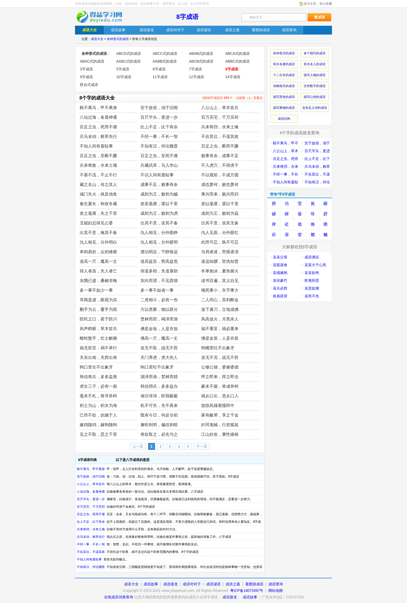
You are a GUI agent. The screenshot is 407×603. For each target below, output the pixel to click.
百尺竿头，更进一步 (159, 117)
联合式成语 (89, 85)
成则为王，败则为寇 (220, 213)
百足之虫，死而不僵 (98, 127)
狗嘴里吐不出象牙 (217, 348)
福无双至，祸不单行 (98, 348)
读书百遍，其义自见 (220, 280)
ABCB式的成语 (201, 61)
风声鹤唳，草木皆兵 (98, 328)
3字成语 (86, 69)
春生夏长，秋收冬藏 (98, 204)
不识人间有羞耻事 (157, 175)
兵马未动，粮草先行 (98, 136)
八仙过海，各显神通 (98, 117)
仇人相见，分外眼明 (159, 242)
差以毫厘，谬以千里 (220, 204)
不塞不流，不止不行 (98, 175)
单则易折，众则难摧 (98, 252)
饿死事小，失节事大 (220, 290)
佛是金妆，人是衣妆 (159, 328)
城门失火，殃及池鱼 (98, 194)
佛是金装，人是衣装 (220, 338)
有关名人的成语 (314, 64)
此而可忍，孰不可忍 (220, 242)
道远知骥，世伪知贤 (220, 261)
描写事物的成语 (284, 108)
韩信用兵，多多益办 (159, 386)
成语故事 (151, 584)
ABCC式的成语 (165, 53)
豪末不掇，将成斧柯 (220, 386)
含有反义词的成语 (314, 108)
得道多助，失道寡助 (159, 271)
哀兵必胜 (280, 288)
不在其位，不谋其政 (220, 136)
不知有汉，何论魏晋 (159, 146)
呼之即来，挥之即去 (220, 376)
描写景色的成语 (284, 97)
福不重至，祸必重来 (220, 328)
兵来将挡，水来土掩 (220, 127)
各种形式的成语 (118, 39)
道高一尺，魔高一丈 (98, 261)
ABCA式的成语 (237, 53)
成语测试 (311, 257)
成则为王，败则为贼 (159, 194)
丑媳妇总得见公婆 (96, 223)
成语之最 (233, 584)
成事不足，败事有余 (159, 184)
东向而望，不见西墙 (159, 280)
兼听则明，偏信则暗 (159, 425)
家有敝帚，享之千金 (220, 415)
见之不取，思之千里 (98, 434)
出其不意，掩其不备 (98, 232)
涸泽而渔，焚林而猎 (159, 376)
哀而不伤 (311, 296)
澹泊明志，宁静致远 (159, 252)
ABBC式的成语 (237, 61)
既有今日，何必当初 (159, 415)
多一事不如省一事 (157, 290)
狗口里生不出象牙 (96, 367)
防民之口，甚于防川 (98, 319)
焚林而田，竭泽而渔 (159, 319)
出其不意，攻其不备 (159, 223)
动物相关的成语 (284, 86)
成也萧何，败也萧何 (220, 184)
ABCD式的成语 (128, 53)
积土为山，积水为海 (98, 405)
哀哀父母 (280, 257)
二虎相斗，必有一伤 (159, 300)
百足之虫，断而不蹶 (220, 146)
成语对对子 (192, 584)
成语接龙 (170, 584)
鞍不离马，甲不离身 (98, 107)
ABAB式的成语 (201, 53)
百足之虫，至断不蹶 (98, 155)
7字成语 (195, 69)
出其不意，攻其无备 (220, 223)
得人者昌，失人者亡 (98, 271)
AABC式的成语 (128, 61)
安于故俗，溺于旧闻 (159, 107)
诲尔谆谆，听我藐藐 (159, 396)
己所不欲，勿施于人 (98, 415)
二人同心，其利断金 (220, 300)
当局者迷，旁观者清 (220, 252)
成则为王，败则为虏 (159, 213)
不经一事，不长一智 (159, 136)
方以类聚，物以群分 (159, 309)
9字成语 (86, 77)
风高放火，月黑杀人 (220, 319)
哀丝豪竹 (280, 280)
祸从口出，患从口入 (220, 396)
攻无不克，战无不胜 (220, 357)
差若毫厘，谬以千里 (159, 204)
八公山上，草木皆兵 (220, 107)
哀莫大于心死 (315, 265)
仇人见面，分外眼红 (220, 232)
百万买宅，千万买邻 (220, 117)
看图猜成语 (254, 584)
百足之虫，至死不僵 (159, 155)
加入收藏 (326, 3)
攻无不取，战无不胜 (159, 348)
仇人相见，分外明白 (98, 242)
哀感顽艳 (280, 273)
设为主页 (310, 3)
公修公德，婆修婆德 (220, 367)
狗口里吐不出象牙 (157, 367)
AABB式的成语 (165, 61)
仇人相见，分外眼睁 (159, 232)
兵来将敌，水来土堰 (98, 165)
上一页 (137, 446)
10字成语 (123, 77)
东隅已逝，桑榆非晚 (98, 280)
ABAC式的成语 (92, 61)
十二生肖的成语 (284, 75)
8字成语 (187, 16)
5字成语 (122, 69)
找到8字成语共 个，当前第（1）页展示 (232, 98)
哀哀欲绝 (311, 273)
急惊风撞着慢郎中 (217, 405)
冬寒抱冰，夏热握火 (220, 271)
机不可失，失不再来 (159, 405)
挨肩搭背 (280, 296)
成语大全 (97, 39)
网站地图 (275, 590)
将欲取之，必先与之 (159, 434)
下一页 (201, 446)
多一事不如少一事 (96, 290)
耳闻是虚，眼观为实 (98, 300)
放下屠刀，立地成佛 (220, 309)
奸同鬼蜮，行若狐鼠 (220, 425)
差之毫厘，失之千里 (98, 213)
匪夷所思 (311, 280)
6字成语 (159, 69)
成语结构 (284, 118)
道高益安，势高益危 (159, 261)
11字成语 (160, 77)
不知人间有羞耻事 (96, 146)
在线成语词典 (102, 17)
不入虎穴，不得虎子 (220, 165)
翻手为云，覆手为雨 (98, 309)
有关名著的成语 (284, 64)
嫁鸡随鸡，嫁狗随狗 (98, 425)
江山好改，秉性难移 (220, 434)
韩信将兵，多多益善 (98, 376)
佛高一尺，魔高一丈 (159, 338)
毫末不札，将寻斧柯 (98, 396)
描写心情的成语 (314, 97)
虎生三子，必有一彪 (98, 386)
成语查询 (275, 584)
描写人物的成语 (314, 75)
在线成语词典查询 (118, 597)
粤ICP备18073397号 (247, 590)
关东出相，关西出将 (98, 357)
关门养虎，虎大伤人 (159, 357)
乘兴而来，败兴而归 (220, 194)
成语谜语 (213, 584)
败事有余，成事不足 (220, 155)
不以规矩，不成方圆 (220, 175)
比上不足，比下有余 (159, 127)
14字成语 (232, 77)
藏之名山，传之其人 (98, 184)
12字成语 (196, 77)
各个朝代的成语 (314, 53)
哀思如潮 (311, 288)
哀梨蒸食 (280, 265)
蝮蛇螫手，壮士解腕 (98, 338)
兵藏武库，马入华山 (159, 165)
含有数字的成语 (314, 86)
